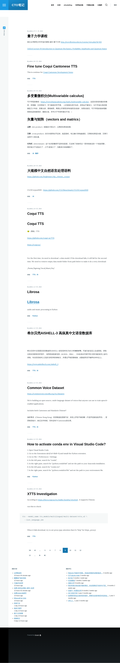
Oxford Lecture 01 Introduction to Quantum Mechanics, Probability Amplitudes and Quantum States (67, 49)
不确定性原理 (18, 583)
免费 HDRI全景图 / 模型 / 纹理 (24, 588)
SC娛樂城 (71, 580)
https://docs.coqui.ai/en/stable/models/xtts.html (58, 500)
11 (76, 551)
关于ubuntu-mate (74, 575)
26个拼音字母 (72, 593)
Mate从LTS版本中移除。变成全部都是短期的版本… (85, 573)
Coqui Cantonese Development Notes (58, 72)
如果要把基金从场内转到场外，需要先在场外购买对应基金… (88, 596)
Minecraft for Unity (20, 598)
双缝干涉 (17, 603)
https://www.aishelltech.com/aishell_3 (42, 364)
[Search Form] (106, 12)
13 (30, 556)
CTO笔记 (18, 11)
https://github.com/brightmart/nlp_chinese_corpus (48, 177)
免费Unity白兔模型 (20, 593)
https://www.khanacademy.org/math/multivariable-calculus (65, 102)
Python (35, 316)
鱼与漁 (70, 578)
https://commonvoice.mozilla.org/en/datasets (45, 394)
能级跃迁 (17, 618)
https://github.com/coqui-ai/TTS (40, 238)
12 (81, 551)
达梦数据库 (18, 573)
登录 (115, 12)
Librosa (33, 302)
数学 (36, 153)
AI (33, 153)
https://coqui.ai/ (34, 245)
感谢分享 (71, 583)
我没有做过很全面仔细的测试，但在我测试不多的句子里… (87, 585)
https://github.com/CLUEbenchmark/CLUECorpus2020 (65, 190)
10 (71, 551)
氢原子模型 (18, 608)
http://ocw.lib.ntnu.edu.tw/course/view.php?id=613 (81, 42)
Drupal (37, 635)
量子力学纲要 (18, 613)
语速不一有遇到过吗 (75, 590)
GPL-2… (71, 601)
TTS (34, 78)
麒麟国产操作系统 (20, 578)
